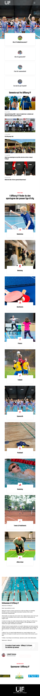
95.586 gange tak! (9, 136)
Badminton (20, 234)
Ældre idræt (20, 562)
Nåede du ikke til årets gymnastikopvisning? (15, 180)
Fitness (20, 343)
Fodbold (20, 380)
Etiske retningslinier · (17, 692)
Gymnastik (20, 416)
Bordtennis (20, 307)
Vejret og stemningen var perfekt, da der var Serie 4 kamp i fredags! (19, 158)
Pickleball (20, 453)
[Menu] (34, 3)
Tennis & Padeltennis (20, 525)
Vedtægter (24, 692)
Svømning (20, 489)
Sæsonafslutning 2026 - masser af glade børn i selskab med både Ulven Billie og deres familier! (19, 115)
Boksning (20, 270)
